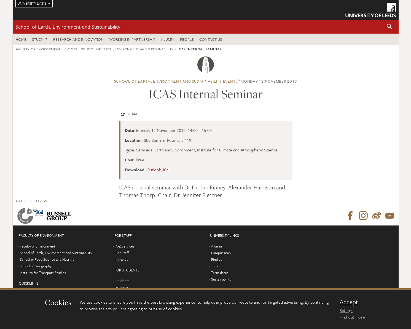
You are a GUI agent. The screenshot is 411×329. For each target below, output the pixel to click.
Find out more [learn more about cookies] (352, 317)
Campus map (221, 252)
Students (122, 281)
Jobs (214, 266)
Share (132, 114)
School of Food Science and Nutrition (48, 259)
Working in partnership (132, 39)
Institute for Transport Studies (43, 272)
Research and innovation (78, 39)
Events (71, 49)
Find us (216, 259)
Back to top (29, 201)
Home (20, 39)
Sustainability (221, 279)
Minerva (121, 287)
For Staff (122, 252)
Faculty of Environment (38, 49)
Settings (346, 310)
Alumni (167, 39)
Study (37, 39)
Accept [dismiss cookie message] (349, 302)
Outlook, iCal (158, 170)
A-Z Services (124, 246)
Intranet (121, 259)
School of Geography (36, 266)
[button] (389, 26)
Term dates (219, 272)
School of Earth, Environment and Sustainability (67, 26)
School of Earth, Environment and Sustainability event (175, 81)
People (187, 39)
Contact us (210, 39)
